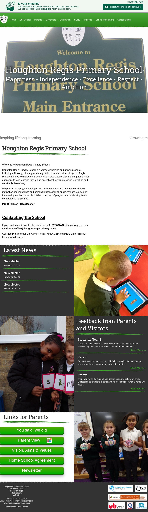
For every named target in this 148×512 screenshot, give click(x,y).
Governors (51, 19)
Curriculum (65, 19)
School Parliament (105, 19)
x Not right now (135, 2)
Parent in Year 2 (89, 339)
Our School (25, 19)
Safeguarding (124, 19)
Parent (82, 357)
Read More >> (138, 350)
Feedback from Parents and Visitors (106, 324)
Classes (88, 19)
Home (13, 19)
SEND (77, 19)
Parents (38, 19)
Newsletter (12, 261)
